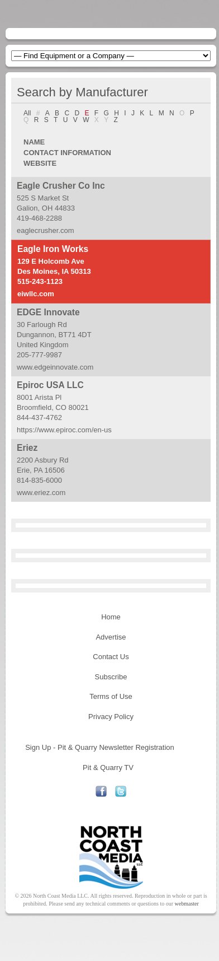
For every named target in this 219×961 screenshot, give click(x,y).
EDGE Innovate (48, 312)
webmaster (187, 904)
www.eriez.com (41, 492)
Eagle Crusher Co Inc (61, 185)
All (27, 113)
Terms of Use (110, 696)
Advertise (111, 637)
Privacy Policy (111, 716)
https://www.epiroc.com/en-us (64, 430)
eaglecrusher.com (45, 230)
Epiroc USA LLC (50, 385)
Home (111, 617)
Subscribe (111, 677)
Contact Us (110, 656)
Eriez (27, 447)
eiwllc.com (35, 294)
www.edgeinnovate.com (55, 367)
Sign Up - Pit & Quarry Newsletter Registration (99, 747)
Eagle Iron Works (52, 249)
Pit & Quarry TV (108, 767)
